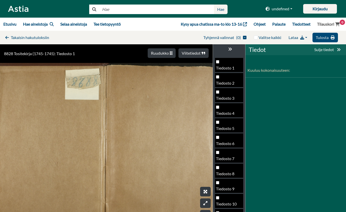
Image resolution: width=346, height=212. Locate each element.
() (224, 37)
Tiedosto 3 (225, 98)
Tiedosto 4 (225, 113)
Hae (220, 9)
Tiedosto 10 (226, 203)
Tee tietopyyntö (107, 24)
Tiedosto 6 (225, 143)
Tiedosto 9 (225, 188)
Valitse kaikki (270, 37)
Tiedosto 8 (225, 173)
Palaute (279, 24)
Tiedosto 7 (225, 158)
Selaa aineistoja (73, 24)
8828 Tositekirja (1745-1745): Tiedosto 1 (39, 53)
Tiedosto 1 (225, 67)
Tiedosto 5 (225, 128)
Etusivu (9, 24)
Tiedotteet (301, 24)
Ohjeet (260, 24)
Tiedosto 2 (225, 83)
